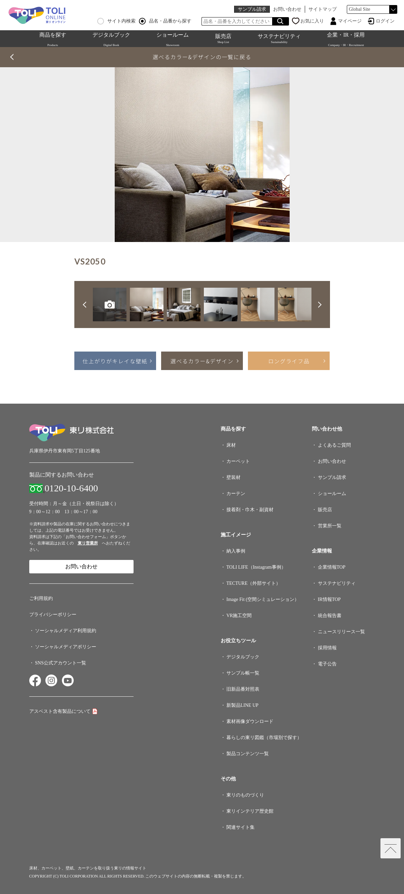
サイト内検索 (116, 21)
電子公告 (327, 663)
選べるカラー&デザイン (202, 361)
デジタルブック (242, 656)
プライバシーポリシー (52, 614)
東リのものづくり (245, 795)
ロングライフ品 (288, 361)
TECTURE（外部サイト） (253, 583)
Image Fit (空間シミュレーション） (262, 599)
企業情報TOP (331, 567)
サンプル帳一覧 (242, 673)
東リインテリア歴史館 (249, 811)
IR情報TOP (329, 599)
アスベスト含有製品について (59, 711)
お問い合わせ (287, 9)
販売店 (223, 38)
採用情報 (327, 647)
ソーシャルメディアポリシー (65, 646)
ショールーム (332, 493)
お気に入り (312, 21)
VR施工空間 (239, 615)
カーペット (238, 461)
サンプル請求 (252, 9)
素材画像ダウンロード (249, 721)
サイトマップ (322, 9)
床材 (231, 445)
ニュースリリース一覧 (341, 631)
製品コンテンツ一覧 (247, 753)
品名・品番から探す (165, 21)
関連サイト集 (240, 827)
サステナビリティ (279, 38)
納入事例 (235, 551)
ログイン (385, 21)
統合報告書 (329, 615)
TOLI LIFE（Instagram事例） (256, 567)
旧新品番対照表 (242, 689)
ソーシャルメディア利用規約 (65, 630)
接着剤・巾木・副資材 (249, 509)
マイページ (350, 21)
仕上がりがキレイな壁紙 (115, 361)
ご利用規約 (41, 598)
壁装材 (233, 477)
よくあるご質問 (334, 445)
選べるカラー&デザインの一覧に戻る (202, 57)
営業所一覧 (329, 525)
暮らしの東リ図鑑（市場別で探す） (264, 737)
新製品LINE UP (242, 705)
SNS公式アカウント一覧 (60, 662)
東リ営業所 (88, 543)
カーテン (235, 493)
